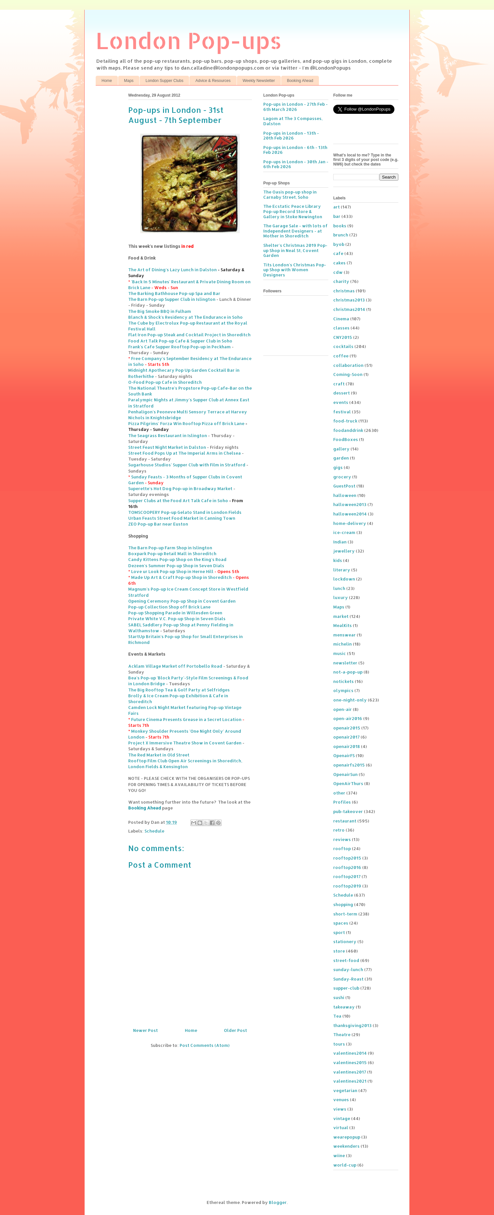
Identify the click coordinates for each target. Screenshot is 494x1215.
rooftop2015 (347, 858)
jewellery (344, 551)
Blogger (278, 1202)
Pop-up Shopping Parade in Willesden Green (175, 612)
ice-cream (344, 532)
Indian (340, 541)
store (339, 951)
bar (336, 216)
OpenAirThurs (348, 783)
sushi (338, 997)
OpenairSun (345, 774)
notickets (343, 681)
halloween (344, 495)
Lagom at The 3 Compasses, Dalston (292, 121)
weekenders (346, 1146)
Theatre (341, 1034)
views (339, 1109)
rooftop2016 (347, 867)
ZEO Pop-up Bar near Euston (158, 524)
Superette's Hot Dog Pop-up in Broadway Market (180, 488)
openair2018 (346, 746)
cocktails (343, 346)
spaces (340, 923)
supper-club (346, 988)
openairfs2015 (349, 765)
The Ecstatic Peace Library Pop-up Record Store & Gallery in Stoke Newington (292, 211)
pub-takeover (348, 811)
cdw (338, 272)
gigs (338, 467)
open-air (342, 709)
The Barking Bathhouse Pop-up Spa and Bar (174, 293)
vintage (341, 1118)
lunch (339, 588)
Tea (337, 1016)
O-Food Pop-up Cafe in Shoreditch (165, 382)
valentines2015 (350, 1062)
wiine (339, 1155)
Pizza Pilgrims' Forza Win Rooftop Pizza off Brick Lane (186, 423)
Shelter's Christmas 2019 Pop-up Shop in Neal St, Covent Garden (295, 250)
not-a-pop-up (348, 671)
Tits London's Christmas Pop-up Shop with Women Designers (294, 269)
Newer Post (145, 1030)
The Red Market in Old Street (158, 754)
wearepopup (346, 1137)
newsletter (345, 662)
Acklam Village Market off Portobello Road (175, 666)
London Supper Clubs (164, 80)
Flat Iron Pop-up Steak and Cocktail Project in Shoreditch (189, 334)
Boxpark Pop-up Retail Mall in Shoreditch (172, 553)
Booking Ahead (300, 80)
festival (342, 411)
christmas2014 (349, 309)
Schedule (154, 831)
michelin (342, 644)
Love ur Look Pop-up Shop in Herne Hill (172, 571)
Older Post (235, 1030)
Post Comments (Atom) (204, 1045)
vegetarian (345, 1090)
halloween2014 (350, 513)
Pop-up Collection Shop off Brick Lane (169, 606)
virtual (340, 1127)
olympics (343, 690)
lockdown (344, 578)
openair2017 (346, 737)
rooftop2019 (347, 885)
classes (341, 327)
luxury (340, 597)
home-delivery (349, 523)
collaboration (348, 365)
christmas (344, 290)
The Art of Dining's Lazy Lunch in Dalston (172, 269)
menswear (344, 634)
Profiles (342, 802)
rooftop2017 (347, 876)
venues (341, 1099)
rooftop (342, 848)
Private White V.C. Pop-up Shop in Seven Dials (177, 618)
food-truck (345, 420)
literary (341, 569)
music (339, 653)
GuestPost (344, 485)
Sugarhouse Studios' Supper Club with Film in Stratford (186, 464)
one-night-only (350, 699)
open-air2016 (347, 718)
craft (339, 383)
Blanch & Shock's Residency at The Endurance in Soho (185, 317)
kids (337, 560)
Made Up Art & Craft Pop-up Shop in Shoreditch (181, 577)
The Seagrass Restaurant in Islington (167, 435)
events (340, 402)
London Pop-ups (189, 40)
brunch (340, 234)
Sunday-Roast (348, 978)
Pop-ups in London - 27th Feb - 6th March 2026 (295, 106)
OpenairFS (344, 755)
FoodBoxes (345, 439)
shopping (343, 904)
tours (339, 1044)
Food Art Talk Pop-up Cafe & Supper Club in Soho (180, 340)
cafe (338, 253)
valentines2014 (350, 1053)
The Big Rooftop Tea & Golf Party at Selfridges (179, 689)
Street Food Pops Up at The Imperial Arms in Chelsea (184, 453)
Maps (128, 80)
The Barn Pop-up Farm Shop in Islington (170, 547)
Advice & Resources (212, 80)
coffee (341, 355)
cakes (339, 262)
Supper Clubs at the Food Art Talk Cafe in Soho (178, 500)
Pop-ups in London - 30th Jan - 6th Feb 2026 (295, 164)
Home (107, 80)
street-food (346, 960)
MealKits (342, 625)
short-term (345, 913)
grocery (342, 476)
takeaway (344, 1006)
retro (339, 830)
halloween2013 (349, 504)
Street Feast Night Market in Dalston (167, 447)
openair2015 (346, 727)
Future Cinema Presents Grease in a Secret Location (186, 719)
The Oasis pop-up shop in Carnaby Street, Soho (290, 194)
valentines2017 (349, 1072)
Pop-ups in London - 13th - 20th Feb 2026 (291, 135)
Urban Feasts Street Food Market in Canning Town (181, 518)
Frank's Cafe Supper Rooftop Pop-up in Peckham (179, 346)
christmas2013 (349, 299)
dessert (341, 392)
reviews (342, 839)
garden (341, 458)
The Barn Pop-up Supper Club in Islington (171, 299)
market (341, 616)
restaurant (344, 820)
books (339, 225)
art (336, 206)
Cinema (341, 318)
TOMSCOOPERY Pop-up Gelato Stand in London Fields (184, 512)
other (339, 792)
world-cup (344, 1165)
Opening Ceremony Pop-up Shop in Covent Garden (182, 601)
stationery (344, 941)
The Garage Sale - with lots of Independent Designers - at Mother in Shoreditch (295, 230)
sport (339, 932)
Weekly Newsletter (259, 80)
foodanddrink (348, 430)
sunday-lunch (348, 969)
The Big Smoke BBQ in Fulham (159, 311)
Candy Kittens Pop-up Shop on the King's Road (177, 559)
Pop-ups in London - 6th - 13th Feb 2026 (295, 150)
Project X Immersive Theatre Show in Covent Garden (184, 742)
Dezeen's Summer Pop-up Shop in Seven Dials (176, 565)
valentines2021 (349, 1081)
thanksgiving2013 (352, 1025)
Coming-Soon (348, 374)
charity (341, 281)
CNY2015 (342, 337)
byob (338, 244)
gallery (341, 448)
